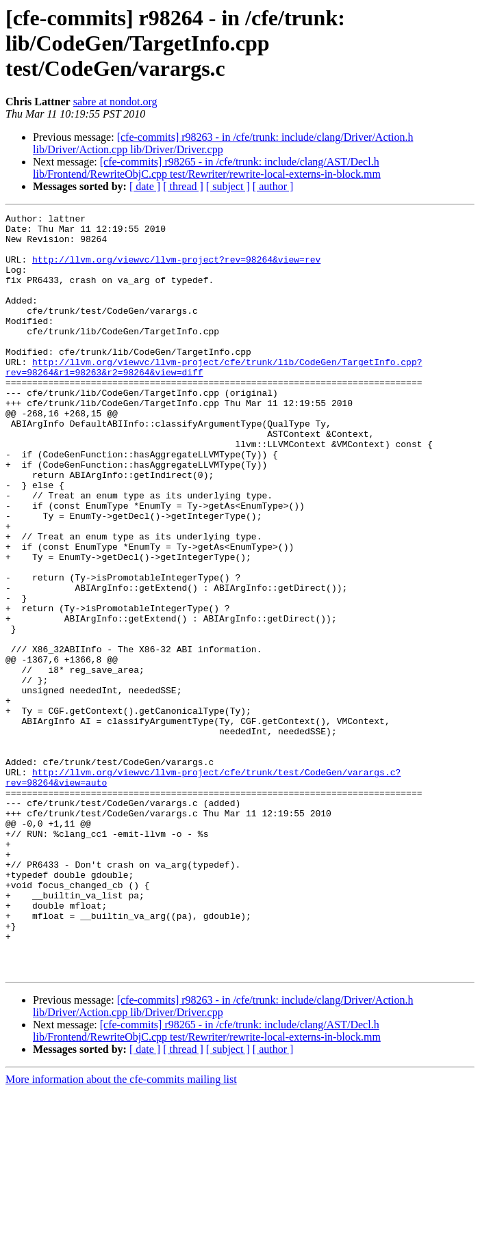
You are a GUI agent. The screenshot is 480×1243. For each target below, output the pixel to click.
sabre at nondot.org (115, 101)
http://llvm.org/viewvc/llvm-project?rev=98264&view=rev (176, 269)
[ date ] (144, 186)
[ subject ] (228, 186)
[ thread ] (183, 186)
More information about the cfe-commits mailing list (121, 1231)
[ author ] (273, 186)
